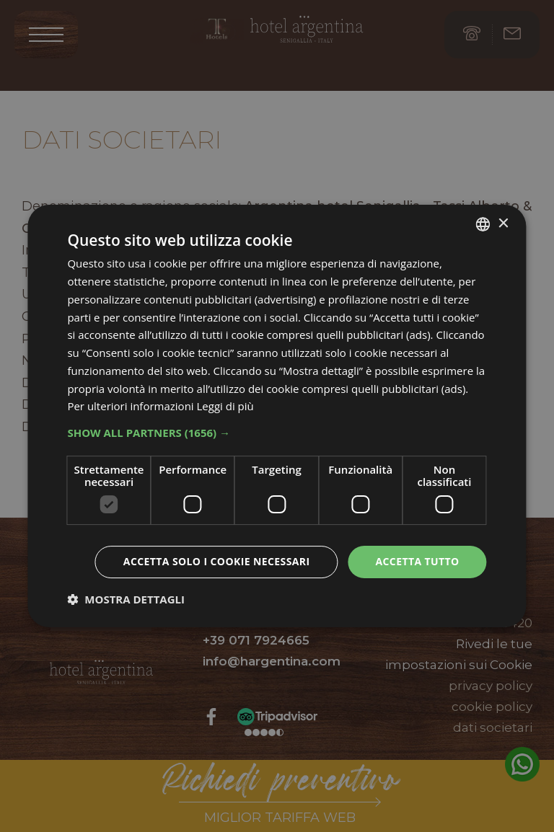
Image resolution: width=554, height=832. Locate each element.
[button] (276, 432)
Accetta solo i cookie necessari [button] (216, 561)
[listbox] (483, 224)
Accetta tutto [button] (417, 561)
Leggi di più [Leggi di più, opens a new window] (225, 406)
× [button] (503, 223)
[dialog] (276, 416)
